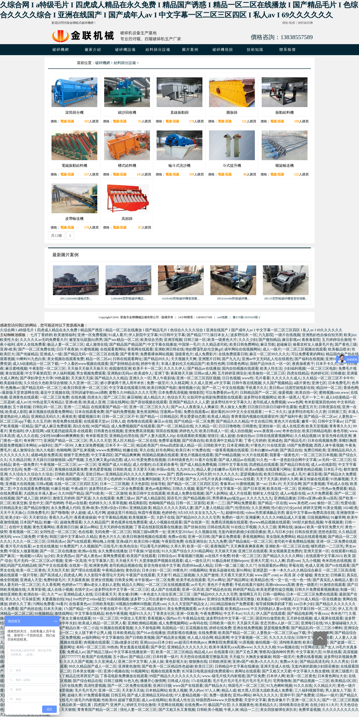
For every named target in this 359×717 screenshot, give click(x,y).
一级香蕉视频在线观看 (230, 450)
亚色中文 (36, 503)
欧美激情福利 (65, 335)
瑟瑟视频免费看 (276, 628)
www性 (248, 378)
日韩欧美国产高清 (69, 474)
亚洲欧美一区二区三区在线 (287, 546)
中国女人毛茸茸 (133, 618)
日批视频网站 (318, 517)
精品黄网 (222, 637)
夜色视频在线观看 (67, 642)
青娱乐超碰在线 (222, 570)
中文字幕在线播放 (162, 344)
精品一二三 (249, 710)
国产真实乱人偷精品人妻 (333, 580)
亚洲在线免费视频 (247, 628)
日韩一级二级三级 (229, 565)
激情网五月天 (250, 594)
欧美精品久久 (266, 705)
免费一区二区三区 (38, 469)
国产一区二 (211, 388)
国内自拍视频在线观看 (240, 368)
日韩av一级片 (327, 695)
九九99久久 (185, 469)
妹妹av (299, 527)
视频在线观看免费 (165, 671)
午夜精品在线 (193, 618)
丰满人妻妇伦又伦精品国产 (183, 364)
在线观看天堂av (96, 421)
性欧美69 (109, 700)
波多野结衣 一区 (243, 335)
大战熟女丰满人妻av (40, 493)
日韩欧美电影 (103, 604)
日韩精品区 (169, 416)
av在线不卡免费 (217, 556)
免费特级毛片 (54, 580)
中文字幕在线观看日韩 (127, 388)
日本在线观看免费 (89, 412)
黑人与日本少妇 (280, 532)
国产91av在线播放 (151, 633)
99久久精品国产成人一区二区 (93, 666)
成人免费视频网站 (173, 623)
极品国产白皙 (219, 705)
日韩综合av (167, 556)
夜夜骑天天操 (182, 373)
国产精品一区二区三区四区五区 (192, 484)
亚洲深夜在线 (40, 479)
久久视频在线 (206, 532)
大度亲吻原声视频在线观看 (161, 561)
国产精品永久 (215, 685)
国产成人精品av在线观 (236, 460)
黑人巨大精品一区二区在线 (135, 440)
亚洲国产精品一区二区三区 (65, 440)
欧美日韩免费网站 (244, 344)
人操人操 (156, 661)
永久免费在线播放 (112, 551)
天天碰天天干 (126, 561)
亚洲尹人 (117, 705)
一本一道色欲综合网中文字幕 (293, 460)
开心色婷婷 (112, 479)
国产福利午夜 (291, 416)
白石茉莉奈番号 (165, 464)
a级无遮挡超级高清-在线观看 (68, 431)
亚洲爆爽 (252, 517)
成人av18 (23, 402)
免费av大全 (289, 661)
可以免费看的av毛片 (221, 392)
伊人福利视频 (64, 373)
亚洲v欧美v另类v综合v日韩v (105, 508)
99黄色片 (180, 570)
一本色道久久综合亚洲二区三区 (165, 594)
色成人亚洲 (314, 565)
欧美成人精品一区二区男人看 (102, 623)
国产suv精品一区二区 (121, 340)
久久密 (320, 412)
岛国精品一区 (173, 628)
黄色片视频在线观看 (196, 455)
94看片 (61, 604)
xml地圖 (222, 317)
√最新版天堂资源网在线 (19, 392)
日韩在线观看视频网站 (274, 436)
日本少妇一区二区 (156, 570)
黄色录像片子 (279, 700)
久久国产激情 (207, 575)
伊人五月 (345, 609)
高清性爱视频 (95, 685)
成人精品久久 (154, 397)
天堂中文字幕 (255, 700)
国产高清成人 (51, 575)
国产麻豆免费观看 (226, 537)
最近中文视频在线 (55, 392)
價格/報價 (288, 22)
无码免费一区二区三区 (113, 532)
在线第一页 (78, 565)
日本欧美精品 (124, 633)
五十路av (120, 657)
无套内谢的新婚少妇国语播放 (242, 532)
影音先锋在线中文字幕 (162, 565)
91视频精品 (44, 613)
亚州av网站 (242, 695)
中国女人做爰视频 (23, 551)
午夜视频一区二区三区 (58, 464)
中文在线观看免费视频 (31, 489)
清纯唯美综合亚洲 (293, 705)
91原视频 (246, 642)
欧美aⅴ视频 (254, 469)
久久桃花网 (179, 383)
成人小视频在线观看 (165, 522)
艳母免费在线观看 (67, 421)
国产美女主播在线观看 (72, 618)
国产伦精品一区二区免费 (194, 421)
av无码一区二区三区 (334, 460)
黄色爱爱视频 (100, 469)
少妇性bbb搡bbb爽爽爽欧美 (62, 436)
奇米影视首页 (97, 436)
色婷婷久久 (98, 503)
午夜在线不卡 (111, 609)
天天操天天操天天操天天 (87, 368)
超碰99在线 (235, 513)
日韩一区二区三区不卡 (120, 416)
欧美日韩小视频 (147, 541)
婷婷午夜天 (150, 364)
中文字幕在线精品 (89, 613)
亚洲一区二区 (109, 690)
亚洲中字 (287, 695)
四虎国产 (101, 705)
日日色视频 (231, 378)
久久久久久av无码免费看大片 (43, 340)
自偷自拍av (246, 436)
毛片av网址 (216, 580)
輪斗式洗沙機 (179, 165)
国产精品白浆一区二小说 (78, 628)
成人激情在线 (97, 344)
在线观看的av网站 (272, 565)
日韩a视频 (44, 484)
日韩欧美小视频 (209, 710)
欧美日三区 (204, 666)
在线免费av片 (195, 705)
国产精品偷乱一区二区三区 (250, 541)
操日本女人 (219, 335)
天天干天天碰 (173, 479)
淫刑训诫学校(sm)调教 (89, 392)
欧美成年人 (143, 373)
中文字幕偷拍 (113, 637)
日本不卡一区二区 (120, 445)
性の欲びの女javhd (286, 508)
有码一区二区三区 (91, 647)
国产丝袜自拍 (195, 527)
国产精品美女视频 (170, 637)
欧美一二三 (216, 503)
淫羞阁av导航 (171, 412)
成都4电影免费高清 (46, 455)
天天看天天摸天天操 (236, 575)
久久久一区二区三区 (29, 541)
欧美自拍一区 (306, 392)
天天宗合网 (292, 484)
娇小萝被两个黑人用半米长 (122, 383)
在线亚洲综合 (196, 541)
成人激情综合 (24, 450)
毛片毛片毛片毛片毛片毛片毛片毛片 (242, 681)
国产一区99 (63, 445)
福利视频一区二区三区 (83, 479)
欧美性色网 (216, 364)
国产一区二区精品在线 (175, 426)
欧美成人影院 (16, 412)
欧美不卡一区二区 (147, 368)
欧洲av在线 (87, 551)
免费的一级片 (233, 517)
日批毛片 (110, 546)
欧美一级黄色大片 (222, 340)
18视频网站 (198, 570)
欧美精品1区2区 (344, 681)
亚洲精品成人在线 (78, 594)
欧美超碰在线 (11, 383)
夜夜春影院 (311, 340)
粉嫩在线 (130, 450)
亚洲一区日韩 (199, 537)
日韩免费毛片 (38, 513)
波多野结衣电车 (301, 412)
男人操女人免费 (233, 407)
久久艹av (54, 594)
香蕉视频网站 (253, 537)
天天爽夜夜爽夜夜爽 (246, 546)
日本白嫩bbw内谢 (264, 450)
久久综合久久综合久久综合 (31, 474)
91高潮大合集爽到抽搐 (141, 479)
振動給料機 (284, 112)
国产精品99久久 (156, 359)
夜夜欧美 (69, 416)
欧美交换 (20, 503)
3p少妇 (49, 556)
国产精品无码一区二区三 (42, 388)
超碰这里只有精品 (121, 513)
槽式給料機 (127, 165)
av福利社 (45, 445)
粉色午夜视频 (117, 613)
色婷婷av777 (72, 585)
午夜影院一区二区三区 (47, 368)
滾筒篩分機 (74, 112)
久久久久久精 (265, 647)
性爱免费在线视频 (151, 460)
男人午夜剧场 (164, 378)
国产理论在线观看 (85, 570)
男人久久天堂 (100, 440)
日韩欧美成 (122, 469)
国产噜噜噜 (60, 513)
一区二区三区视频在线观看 (304, 349)
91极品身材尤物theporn (230, 561)
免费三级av (125, 498)
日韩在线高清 (218, 527)
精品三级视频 (184, 575)
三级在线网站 (118, 402)
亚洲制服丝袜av (192, 599)
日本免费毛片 (339, 383)
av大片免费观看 (319, 493)
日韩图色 (249, 426)
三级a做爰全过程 (124, 642)
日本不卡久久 (327, 364)
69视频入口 (289, 599)
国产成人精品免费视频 (198, 464)
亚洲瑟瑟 (260, 570)
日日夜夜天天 (105, 594)
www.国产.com (266, 575)
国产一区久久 (16, 479)
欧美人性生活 (271, 368)
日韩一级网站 (274, 594)
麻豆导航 (267, 344)
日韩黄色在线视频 (108, 431)
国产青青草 (129, 354)
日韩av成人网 (205, 373)
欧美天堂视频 (317, 426)
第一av (261, 484)
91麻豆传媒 (60, 489)
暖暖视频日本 (89, 416)
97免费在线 (201, 450)
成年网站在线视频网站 (242, 349)
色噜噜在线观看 (139, 421)
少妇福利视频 (295, 368)
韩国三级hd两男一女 (149, 532)
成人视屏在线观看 (328, 618)
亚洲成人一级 (51, 354)
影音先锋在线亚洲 (336, 436)
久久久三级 (267, 527)
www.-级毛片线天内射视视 (223, 676)
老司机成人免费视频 (269, 402)
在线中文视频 (20, 527)
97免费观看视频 (96, 695)
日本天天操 (53, 609)
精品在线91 (156, 609)
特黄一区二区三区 (246, 556)
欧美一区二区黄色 (31, 570)
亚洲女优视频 (102, 580)
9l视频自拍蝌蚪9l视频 (133, 604)
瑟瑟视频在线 (251, 474)
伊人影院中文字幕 (143, 335)
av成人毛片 (296, 474)
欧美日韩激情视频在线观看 (144, 537)
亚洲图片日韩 (209, 359)
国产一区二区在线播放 (58, 551)
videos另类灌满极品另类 (264, 513)
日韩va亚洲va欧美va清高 (317, 498)
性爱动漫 (348, 503)
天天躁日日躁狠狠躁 (49, 460)
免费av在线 (177, 537)
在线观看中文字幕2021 (324, 556)
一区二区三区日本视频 (318, 455)
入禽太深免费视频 (89, 445)
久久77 (250, 565)
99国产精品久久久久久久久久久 (175, 676)
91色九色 (131, 681)
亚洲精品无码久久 (45, 416)
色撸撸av (12, 388)
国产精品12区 (140, 657)
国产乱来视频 (84, 450)
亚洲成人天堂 (31, 580)
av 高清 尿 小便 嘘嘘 (296, 575)
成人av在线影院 (323, 464)
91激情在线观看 (332, 585)
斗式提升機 (232, 165)
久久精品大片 (325, 685)
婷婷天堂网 (312, 508)
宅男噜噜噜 (282, 681)
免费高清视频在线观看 (229, 522)
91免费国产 (69, 546)
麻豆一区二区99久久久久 (269, 354)
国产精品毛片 (295, 440)
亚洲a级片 (124, 541)
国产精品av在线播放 (203, 368)
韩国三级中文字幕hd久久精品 (73, 537)
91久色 (261, 460)
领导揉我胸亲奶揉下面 (274, 604)
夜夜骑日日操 (67, 527)
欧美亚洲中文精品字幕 (224, 440)
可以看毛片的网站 (154, 546)
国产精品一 (149, 416)
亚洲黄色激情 (129, 666)
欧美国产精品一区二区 (236, 633)
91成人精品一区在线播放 (321, 599)
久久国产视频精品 (277, 383)
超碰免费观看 (71, 522)
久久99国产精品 (71, 493)
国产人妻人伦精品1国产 (214, 508)
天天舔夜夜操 (78, 580)
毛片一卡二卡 (313, 397)
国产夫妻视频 (314, 484)
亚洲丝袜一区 (269, 426)
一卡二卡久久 (275, 412)
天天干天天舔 (267, 479)
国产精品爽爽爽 (127, 455)
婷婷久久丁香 (20, 604)
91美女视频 (332, 508)
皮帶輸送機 (74, 219)
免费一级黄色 (220, 695)
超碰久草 (74, 695)
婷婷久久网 (289, 479)
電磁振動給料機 (74, 165)
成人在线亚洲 (293, 426)
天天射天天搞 (133, 690)
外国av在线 (165, 469)
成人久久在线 (27, 436)
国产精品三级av (99, 652)
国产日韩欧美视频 (140, 637)
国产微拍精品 (269, 340)
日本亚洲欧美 (238, 445)
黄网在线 (285, 527)
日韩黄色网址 (237, 364)
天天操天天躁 (82, 378)
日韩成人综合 (178, 681)
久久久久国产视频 (78, 661)
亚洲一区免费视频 (92, 335)
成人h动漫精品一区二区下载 (35, 364)
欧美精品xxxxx (237, 609)
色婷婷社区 (319, 373)
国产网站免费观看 (241, 503)
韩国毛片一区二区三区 (246, 685)
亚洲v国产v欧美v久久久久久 (255, 661)
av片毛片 (198, 585)
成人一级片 (272, 349)
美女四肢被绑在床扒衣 (278, 710)
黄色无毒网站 (43, 527)
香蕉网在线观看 (140, 349)
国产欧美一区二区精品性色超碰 (167, 666)
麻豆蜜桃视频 (16, 368)
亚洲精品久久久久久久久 (187, 647)
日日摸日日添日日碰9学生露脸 (272, 407)
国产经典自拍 (193, 440)
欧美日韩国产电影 (162, 388)
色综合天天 (176, 397)
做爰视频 (286, 392)
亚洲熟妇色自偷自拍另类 (322, 335)
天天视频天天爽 (183, 359)
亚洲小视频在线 (116, 671)
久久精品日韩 (20, 460)
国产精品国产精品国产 (127, 344)
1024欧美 (350, 508)
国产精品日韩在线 (294, 464)
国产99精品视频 (227, 455)
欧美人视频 (178, 690)
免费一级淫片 (158, 383)
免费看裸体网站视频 (156, 354)
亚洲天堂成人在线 (275, 666)
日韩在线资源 (306, 532)
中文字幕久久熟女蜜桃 (311, 671)
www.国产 (166, 474)
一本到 (58, 479)
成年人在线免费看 (31, 344)
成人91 (129, 460)
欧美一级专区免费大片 (325, 527)
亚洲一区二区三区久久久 (149, 407)
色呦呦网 (63, 450)
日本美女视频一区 (87, 671)
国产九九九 (231, 359)
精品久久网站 (133, 585)
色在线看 (85, 532)
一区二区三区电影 (322, 368)
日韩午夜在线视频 (246, 383)
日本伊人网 (276, 676)
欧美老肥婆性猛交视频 (274, 589)
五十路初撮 (22, 407)
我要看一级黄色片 (284, 455)
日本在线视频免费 (322, 440)
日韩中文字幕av (330, 421)
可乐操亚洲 (31, 599)
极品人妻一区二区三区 (65, 344)
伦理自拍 (242, 508)
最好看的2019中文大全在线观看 (237, 412)
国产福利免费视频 (120, 412)
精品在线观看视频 (311, 537)
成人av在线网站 (154, 700)
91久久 (248, 613)
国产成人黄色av (88, 556)
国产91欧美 (94, 493)
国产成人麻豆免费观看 (53, 426)
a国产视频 (75, 460)
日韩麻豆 (337, 575)
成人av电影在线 (292, 493)
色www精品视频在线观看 (269, 522)
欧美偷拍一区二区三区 (266, 373)
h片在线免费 (72, 685)
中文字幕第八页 (101, 561)
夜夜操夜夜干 (303, 364)
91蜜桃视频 (89, 349)
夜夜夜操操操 (85, 517)
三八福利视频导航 (309, 690)
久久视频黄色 (243, 705)
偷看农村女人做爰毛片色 (313, 344)
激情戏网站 (63, 613)
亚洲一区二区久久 (306, 700)
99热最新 (61, 378)
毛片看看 (262, 378)
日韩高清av (56, 541)
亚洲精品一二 (309, 489)
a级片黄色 (302, 383)
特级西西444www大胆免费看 (219, 700)
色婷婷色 (169, 513)
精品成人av (203, 652)
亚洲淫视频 (173, 340)
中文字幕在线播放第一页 (134, 652)
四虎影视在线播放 (181, 633)
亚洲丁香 (161, 373)
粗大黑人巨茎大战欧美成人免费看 (265, 690)
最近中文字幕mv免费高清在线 (310, 513)
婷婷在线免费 (220, 628)
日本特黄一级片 (165, 657)
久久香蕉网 (51, 585)
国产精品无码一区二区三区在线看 (91, 354)
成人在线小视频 (60, 589)
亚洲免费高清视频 (139, 431)
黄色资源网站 (147, 412)
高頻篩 (127, 219)
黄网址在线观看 (247, 671)
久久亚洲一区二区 (83, 383)
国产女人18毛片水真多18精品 (209, 479)
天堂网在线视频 (170, 705)
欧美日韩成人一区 (213, 431)
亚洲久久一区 (140, 378)
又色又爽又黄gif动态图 (103, 460)
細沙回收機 (127, 112)
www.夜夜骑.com (267, 431)
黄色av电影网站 (158, 489)
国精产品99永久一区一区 (270, 364)
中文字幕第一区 (229, 489)
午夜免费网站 (211, 613)
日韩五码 (118, 695)
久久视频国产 (91, 546)
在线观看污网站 (278, 469)
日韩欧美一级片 (222, 623)
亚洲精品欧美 (140, 508)
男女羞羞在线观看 (134, 647)
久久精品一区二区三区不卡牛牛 (328, 378)
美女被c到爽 (128, 594)
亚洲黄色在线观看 (23, 397)
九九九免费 (218, 541)
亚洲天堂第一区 (316, 551)
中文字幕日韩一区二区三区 (314, 609)
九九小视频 (311, 561)
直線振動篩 (179, 112)
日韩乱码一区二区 (47, 407)
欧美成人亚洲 (94, 402)
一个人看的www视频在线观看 (84, 364)
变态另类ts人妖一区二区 (279, 623)
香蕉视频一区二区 (23, 532)
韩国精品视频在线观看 (160, 455)
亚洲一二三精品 (76, 407)
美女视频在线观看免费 (65, 359)
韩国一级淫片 (284, 657)
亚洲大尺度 (259, 561)
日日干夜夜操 (67, 349)
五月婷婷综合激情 (336, 340)
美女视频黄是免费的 (285, 551)
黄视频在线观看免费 (70, 469)
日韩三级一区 (195, 340)
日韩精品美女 (11, 508)
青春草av (227, 484)
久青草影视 (36, 589)
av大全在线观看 (210, 609)
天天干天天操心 (13, 513)
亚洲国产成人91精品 (114, 464)
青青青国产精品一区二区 (97, 710)
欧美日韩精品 (275, 474)
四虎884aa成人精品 (197, 565)
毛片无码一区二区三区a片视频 (38, 561)
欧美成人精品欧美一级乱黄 (69, 705)
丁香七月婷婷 (255, 440)
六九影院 (265, 335)
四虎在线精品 (298, 373)
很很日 (212, 436)
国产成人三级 (27, 498)
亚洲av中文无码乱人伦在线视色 (267, 359)
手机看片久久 (256, 388)
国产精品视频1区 (197, 498)
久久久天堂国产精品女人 (188, 604)
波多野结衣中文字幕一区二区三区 (121, 589)
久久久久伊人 (175, 368)
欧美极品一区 (268, 599)
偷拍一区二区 (328, 503)
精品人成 (228, 690)
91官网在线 (310, 647)
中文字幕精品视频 (112, 517)
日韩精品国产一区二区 (258, 392)
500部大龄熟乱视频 (307, 522)
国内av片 (173, 618)
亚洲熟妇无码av (120, 373)
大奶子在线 (165, 517)
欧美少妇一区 (16, 517)
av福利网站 (91, 637)
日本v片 (275, 484)
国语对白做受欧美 (270, 618)
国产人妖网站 (217, 493)
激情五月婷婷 (64, 498)
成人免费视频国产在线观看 (133, 426)
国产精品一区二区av (320, 416)
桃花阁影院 (138, 503)
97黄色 (42, 537)
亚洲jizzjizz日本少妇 (156, 642)
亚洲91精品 (334, 359)
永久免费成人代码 (65, 508)
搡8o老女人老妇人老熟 (102, 585)
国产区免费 (256, 676)
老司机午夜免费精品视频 (294, 541)
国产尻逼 (83, 498)
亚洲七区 (319, 383)
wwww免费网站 (108, 450)
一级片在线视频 (287, 335)
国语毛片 (174, 498)
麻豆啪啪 (134, 397)
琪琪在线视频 (167, 431)
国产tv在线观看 (337, 565)
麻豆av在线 (163, 421)
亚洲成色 (275, 440)
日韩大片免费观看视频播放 (317, 589)
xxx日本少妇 (304, 604)
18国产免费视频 (300, 445)
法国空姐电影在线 (299, 388)
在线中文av (84, 589)
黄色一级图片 (307, 585)
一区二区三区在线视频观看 (167, 585)
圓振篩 (231, 112)
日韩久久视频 (183, 489)
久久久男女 (340, 661)
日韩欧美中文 (214, 445)
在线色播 (78, 397)
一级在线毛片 (62, 700)
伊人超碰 (78, 513)
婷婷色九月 (188, 431)
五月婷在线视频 (299, 618)
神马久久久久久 (265, 695)
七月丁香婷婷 (41, 335)
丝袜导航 (158, 484)
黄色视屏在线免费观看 (129, 522)
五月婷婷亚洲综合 (232, 373)
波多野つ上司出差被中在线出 (154, 599)
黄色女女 (321, 575)
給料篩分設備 (125, 63)
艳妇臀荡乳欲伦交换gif (204, 349)
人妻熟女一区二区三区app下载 (281, 633)
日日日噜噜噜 (229, 426)
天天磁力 (236, 657)
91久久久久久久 (226, 474)
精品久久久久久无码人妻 (173, 508)
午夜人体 (231, 710)
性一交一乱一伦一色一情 (290, 580)
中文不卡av (233, 613)
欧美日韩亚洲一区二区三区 (85, 388)
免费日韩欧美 (315, 450)
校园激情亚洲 (120, 368)
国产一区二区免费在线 (36, 349)
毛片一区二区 (134, 609)
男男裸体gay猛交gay (228, 498)
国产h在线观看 (79, 541)
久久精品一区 (206, 426)
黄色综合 (132, 570)
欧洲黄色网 (98, 565)
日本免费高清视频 (173, 392)
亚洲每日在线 (312, 623)
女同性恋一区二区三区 (58, 532)
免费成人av (76, 652)
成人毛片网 (96, 513)
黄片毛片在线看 (18, 546)
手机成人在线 (337, 484)
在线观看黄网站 (113, 349)
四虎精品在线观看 (263, 464)
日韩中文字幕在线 (232, 464)
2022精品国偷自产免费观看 (232, 604)
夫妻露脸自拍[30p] (57, 599)
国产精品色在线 (218, 589)
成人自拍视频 (241, 431)
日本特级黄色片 (180, 460)
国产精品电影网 (300, 613)
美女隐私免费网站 (280, 537)
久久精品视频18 (307, 436)
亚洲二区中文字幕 (132, 661)
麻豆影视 (314, 474)
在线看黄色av (80, 604)
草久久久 (12, 599)
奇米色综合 (291, 431)
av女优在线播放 (45, 546)
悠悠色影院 (327, 532)
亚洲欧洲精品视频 (142, 623)
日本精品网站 (156, 690)
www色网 (295, 402)
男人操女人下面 (338, 690)
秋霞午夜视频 (149, 513)
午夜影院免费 (172, 541)
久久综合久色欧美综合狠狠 (46, 383)
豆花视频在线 (196, 628)
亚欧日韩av (95, 474)
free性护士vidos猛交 (89, 599)
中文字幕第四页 (38, 373)
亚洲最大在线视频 (20, 484)
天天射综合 (38, 517)
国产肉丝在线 (31, 609)
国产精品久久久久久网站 (283, 556)
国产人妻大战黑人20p (157, 436)
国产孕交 (158, 647)
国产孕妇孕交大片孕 (36, 378)
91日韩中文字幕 (172, 335)
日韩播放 (337, 373)
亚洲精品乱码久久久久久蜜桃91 (131, 474)
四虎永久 (94, 397)
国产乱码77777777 (65, 657)
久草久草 (178, 546)
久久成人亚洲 (201, 383)
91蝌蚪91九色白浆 (31, 359)
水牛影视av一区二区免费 (154, 580)
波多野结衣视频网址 (260, 397)
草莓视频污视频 (190, 556)
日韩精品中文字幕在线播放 (237, 666)
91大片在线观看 (255, 455)
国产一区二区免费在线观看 (129, 685)
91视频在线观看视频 (116, 628)
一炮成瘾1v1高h (29, 556)
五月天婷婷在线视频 (116, 527)
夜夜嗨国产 (219, 546)
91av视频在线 (288, 647)
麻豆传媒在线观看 (314, 479)
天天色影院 (140, 484)
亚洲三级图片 (342, 671)
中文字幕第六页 (308, 652)
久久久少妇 (248, 340)
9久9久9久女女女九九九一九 (201, 513)
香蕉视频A (156, 618)
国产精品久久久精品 (111, 378)
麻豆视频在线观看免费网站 (51, 412)
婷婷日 (45, 498)
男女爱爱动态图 (193, 416)
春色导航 (340, 431)
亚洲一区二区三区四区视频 (198, 378)
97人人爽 (212, 690)
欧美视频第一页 (141, 517)
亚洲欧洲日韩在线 (169, 349)
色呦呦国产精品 (161, 503)
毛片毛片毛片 (86, 690)
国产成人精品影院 (150, 498)
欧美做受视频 (62, 690)
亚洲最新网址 (64, 647)
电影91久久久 (140, 613)
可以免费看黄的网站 (307, 354)
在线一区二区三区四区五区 (76, 484)
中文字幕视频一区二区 (249, 637)
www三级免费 (24, 537)
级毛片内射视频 (87, 700)
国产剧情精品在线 (124, 364)
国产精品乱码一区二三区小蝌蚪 (316, 628)
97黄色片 (257, 445)
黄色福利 (16, 431)
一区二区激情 (116, 493)
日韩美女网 (123, 580)
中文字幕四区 (102, 455)
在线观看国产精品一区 (109, 407)
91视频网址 (140, 671)
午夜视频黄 (334, 522)
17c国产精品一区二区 (81, 609)
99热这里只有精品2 (48, 402)
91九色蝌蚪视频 (279, 685)
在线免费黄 (207, 633)
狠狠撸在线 (198, 661)
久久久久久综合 (282, 637)
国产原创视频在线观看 (149, 402)
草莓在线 (296, 565)
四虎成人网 (73, 575)
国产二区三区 (114, 397)
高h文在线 (81, 426)
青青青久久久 (340, 426)
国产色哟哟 (54, 503)
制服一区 (347, 589)
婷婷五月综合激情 (141, 705)
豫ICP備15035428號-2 (246, 317)
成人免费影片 (206, 354)
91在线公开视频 (243, 527)
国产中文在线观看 (53, 565)
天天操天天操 (226, 551)
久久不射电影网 (147, 628)
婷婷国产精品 (244, 589)
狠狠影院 (196, 392)
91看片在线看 (206, 460)
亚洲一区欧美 (187, 613)
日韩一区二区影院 (190, 503)
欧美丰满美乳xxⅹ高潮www (230, 647)
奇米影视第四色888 (319, 402)
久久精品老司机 (215, 344)
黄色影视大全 (176, 661)
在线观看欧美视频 (191, 436)
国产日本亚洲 (254, 489)
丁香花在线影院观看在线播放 (158, 527)
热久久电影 (45, 450)
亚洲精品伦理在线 (124, 436)
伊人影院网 (34, 431)
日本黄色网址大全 (332, 676)
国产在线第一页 (196, 522)
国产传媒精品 (27, 354)
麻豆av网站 (89, 527)
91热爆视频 (339, 479)
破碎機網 (60, 49)
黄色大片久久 (110, 537)
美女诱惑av (65, 556)
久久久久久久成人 (286, 378)
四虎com (293, 561)
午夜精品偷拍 (113, 570)
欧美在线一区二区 (281, 489)
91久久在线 (303, 685)
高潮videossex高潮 (279, 585)
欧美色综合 (129, 546)
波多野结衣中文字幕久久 (231, 402)
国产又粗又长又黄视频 (176, 710)
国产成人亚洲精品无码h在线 (150, 695)
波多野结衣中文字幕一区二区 (230, 618)
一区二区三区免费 (54, 397)
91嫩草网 (338, 517)
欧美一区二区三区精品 (174, 652)
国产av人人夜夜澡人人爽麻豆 (194, 407)
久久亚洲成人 (105, 661)
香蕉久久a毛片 (61, 517)
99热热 (112, 647)
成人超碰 (227, 436)
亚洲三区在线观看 (252, 551)
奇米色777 (339, 613)
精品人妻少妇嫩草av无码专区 (220, 469)
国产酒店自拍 (291, 450)
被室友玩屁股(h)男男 (86, 340)
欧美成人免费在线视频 (185, 493)
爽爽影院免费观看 (222, 642)
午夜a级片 (79, 489)
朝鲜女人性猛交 (265, 493)
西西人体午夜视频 (328, 445)
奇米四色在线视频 (336, 561)
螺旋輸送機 (284, 165)
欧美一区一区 (198, 546)
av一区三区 (87, 464)
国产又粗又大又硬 (276, 671)
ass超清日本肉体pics (190, 642)
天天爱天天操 (144, 469)
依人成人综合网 (200, 637)
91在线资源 (276, 445)
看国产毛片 (205, 489)
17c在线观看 (201, 681)
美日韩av (276, 388)
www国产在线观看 (188, 685)
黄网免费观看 (114, 556)
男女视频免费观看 (91, 373)
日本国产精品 (31, 522)
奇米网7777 (33, 440)
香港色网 (350, 388)
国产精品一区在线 (272, 503)
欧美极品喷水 (339, 349)
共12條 (56, 235)
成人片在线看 (240, 493)
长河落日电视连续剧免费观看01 (207, 671)
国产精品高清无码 (314, 661)
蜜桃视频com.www (334, 392)
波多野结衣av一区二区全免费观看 (116, 489)
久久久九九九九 (259, 498)
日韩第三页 (337, 412)
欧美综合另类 (151, 340)
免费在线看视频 (309, 657)
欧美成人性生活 (181, 700)
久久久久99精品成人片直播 (283, 517)
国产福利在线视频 (309, 359)
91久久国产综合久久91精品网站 (187, 551)
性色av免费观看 (334, 489)
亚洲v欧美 (8, 349)
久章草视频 (118, 503)
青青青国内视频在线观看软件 (255, 416)
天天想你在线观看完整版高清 (204, 657)
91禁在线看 (332, 652)
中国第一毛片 (189, 344)
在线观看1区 (224, 652)
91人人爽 (277, 561)
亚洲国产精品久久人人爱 (189, 402)
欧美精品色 (259, 580)
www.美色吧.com (302, 503)
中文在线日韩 (261, 421)
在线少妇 (317, 705)
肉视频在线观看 (96, 642)
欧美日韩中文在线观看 (147, 493)
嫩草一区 (309, 421)
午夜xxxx (321, 613)
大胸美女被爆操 (258, 657)
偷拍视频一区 (266, 642)
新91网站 (243, 570)
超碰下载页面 (129, 700)
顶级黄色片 (184, 354)
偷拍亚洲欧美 (11, 594)
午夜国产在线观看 (140, 575)
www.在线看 (244, 479)
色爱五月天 (308, 407)
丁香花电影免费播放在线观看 (124, 676)
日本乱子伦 (333, 469)
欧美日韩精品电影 (317, 431)
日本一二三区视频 (114, 484)
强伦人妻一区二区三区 (138, 710)
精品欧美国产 (147, 445)
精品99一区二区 (329, 388)
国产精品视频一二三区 (311, 681)
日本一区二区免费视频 (62, 637)
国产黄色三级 (346, 344)
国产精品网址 (238, 580)
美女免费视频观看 (181, 609)
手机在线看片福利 (249, 585)
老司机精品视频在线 (125, 565)
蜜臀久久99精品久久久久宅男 (133, 392)
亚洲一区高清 (76, 561)
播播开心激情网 (153, 681)
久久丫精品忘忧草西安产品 (76, 676)
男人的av (196, 690)
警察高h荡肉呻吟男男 (276, 652)
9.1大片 (332, 705)
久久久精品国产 (96, 522)
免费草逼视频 (169, 440)
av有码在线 (198, 623)
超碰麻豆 (284, 344)
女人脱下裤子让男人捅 (93, 633)
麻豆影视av (291, 340)
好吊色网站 (165, 450)
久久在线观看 (103, 498)
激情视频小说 (189, 388)
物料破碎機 (305, 22)
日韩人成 (118, 421)
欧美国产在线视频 (96, 657)
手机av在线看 (76, 503)
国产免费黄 (305, 695)
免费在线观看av (196, 412)
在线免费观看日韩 (233, 354)
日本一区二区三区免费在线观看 (311, 594)
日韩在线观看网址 (127, 359)
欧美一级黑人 (289, 397)
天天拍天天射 (58, 570)
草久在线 (146, 450)
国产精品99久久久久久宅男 (198, 517)
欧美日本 (183, 450)
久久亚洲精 (260, 508)
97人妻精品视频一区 (190, 695)
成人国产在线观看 (165, 589)
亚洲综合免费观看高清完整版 (231, 599)
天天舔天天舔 (247, 623)
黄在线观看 (14, 373)
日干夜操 (136, 551)
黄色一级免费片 (25, 464)
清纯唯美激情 (290, 642)
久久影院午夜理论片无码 (104, 575)
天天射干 (164, 575)
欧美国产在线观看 (141, 556)
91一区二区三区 (106, 618)
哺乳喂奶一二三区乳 (327, 546)
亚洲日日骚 (162, 685)
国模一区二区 (60, 671)
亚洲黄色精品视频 (307, 469)
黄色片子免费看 (220, 585)
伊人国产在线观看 (270, 613)
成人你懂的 (142, 464)
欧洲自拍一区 (35, 594)
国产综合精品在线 (87, 681)
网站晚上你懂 (103, 541)
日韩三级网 (113, 681)
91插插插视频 (118, 599)
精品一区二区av (98, 359)
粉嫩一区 (51, 522)
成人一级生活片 (197, 561)
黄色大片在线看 (287, 421)
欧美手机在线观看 (191, 580)
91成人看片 (118, 335)
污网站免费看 (43, 604)
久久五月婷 (42, 421)
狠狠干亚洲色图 (76, 455)
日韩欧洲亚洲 (220, 661)
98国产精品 (100, 426)
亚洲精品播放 (285, 498)
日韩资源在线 (329, 407)
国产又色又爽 (247, 652)
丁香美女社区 (164, 613)
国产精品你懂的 (36, 508)
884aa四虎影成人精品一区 (180, 445)
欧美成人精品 (218, 416)
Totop (320, 638)
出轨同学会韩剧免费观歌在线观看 (214, 397)
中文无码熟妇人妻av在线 (270, 609)
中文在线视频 (233, 388)
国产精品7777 (198, 335)
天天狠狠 (68, 710)
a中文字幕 (222, 383)
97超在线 (152, 551)
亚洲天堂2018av (180, 532)
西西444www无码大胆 (193, 474)
